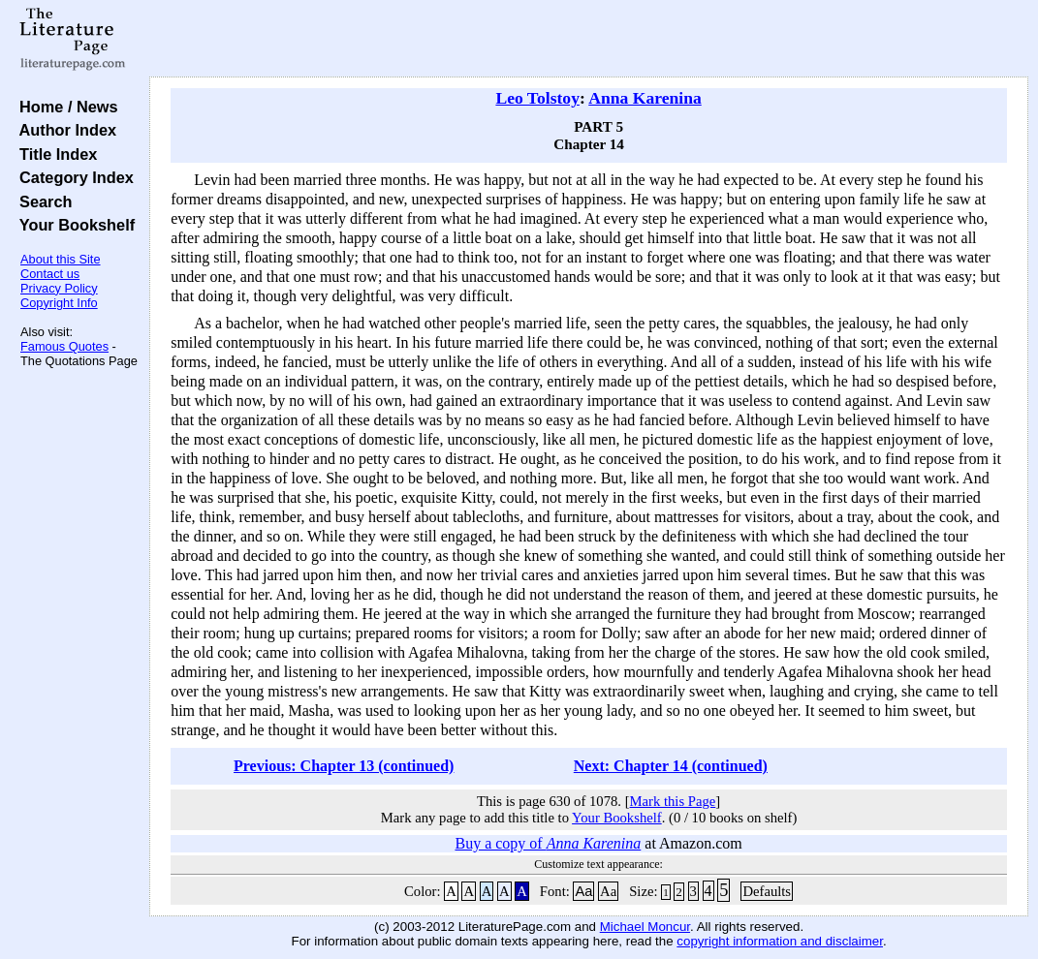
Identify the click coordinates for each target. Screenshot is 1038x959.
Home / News (64, 106)
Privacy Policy (59, 288)
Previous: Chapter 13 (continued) (344, 766)
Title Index (54, 154)
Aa (583, 891)
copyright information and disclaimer (779, 941)
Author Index (63, 130)
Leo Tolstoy (537, 98)
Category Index (72, 177)
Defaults (766, 891)
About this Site (60, 259)
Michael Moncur (645, 926)
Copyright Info (59, 302)
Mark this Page (673, 801)
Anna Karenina (645, 98)
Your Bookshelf (73, 224)
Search (41, 201)
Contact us (49, 273)
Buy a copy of (548, 843)
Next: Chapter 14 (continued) (671, 766)
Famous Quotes (64, 346)
